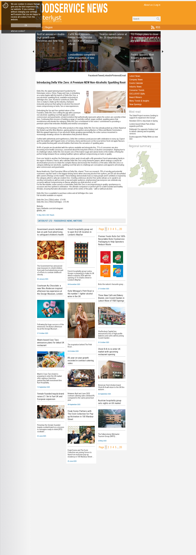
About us (148, 4)
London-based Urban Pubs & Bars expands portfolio (142, 125)
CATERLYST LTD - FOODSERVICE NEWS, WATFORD (60, 221)
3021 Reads (50, 215)
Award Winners (135, 97)
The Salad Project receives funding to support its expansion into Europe (143, 116)
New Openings (135, 104)
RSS (158, 27)
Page (101, 229)
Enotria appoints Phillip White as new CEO (143, 138)
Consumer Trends (136, 90)
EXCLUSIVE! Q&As (137, 93)
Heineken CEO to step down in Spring (143, 121)
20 (120, 229)
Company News (136, 79)
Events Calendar (136, 83)
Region (49, 27)
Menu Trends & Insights (139, 101)
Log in (157, 4)
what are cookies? (18, 31)
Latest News (134, 76)
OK (26, 25)
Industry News (135, 86)
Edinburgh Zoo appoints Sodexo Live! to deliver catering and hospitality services (143, 131)
